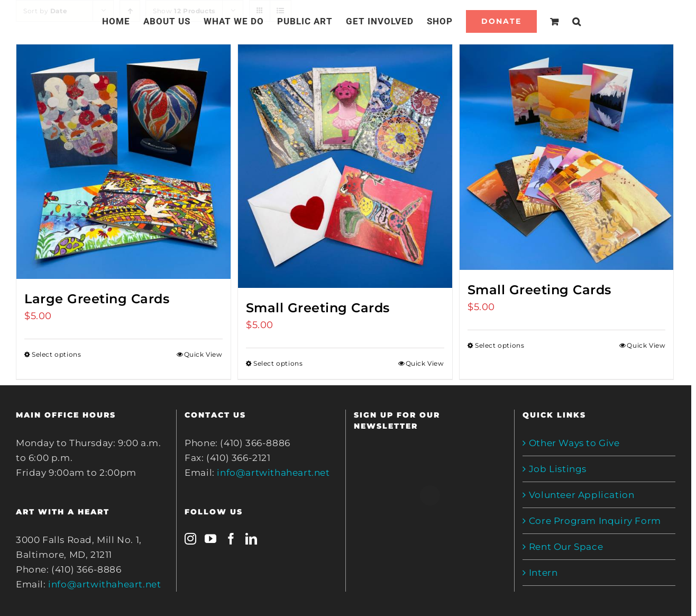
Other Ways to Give (574, 443)
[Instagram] (191, 539)
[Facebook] (231, 539)
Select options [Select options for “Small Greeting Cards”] (278, 363)
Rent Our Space (566, 546)
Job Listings (558, 469)
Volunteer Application (582, 495)
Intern (543, 572)
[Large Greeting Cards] (123, 161)
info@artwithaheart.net (104, 584)
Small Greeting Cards (318, 307)
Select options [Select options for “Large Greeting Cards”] (56, 354)
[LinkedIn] (251, 539)
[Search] (576, 21)
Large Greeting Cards (96, 298)
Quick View (203, 354)
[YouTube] (211, 539)
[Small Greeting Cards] (345, 166)
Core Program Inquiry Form (595, 520)
